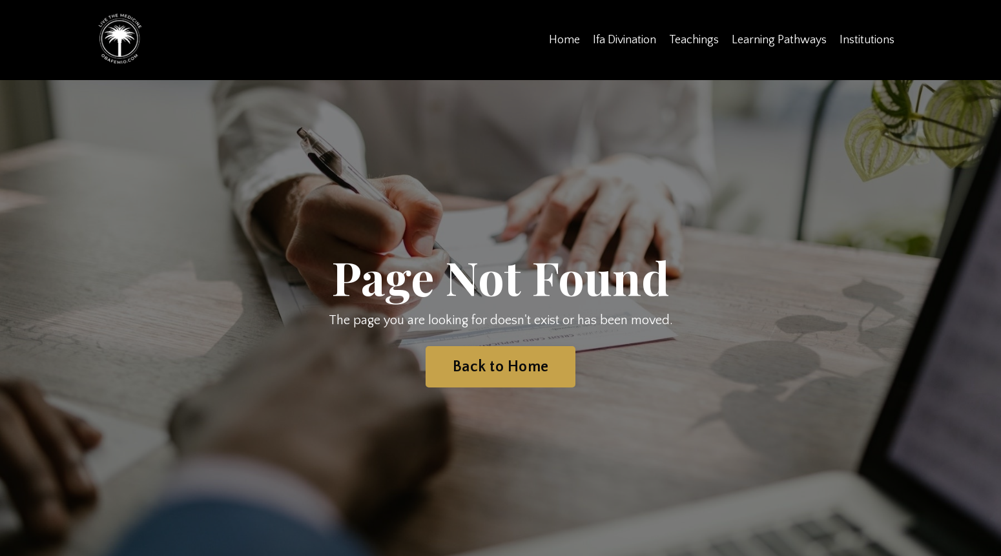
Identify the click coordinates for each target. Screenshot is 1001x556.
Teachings (694, 40)
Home (564, 40)
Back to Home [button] (500, 366)
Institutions (867, 40)
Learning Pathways (779, 40)
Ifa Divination (624, 40)
